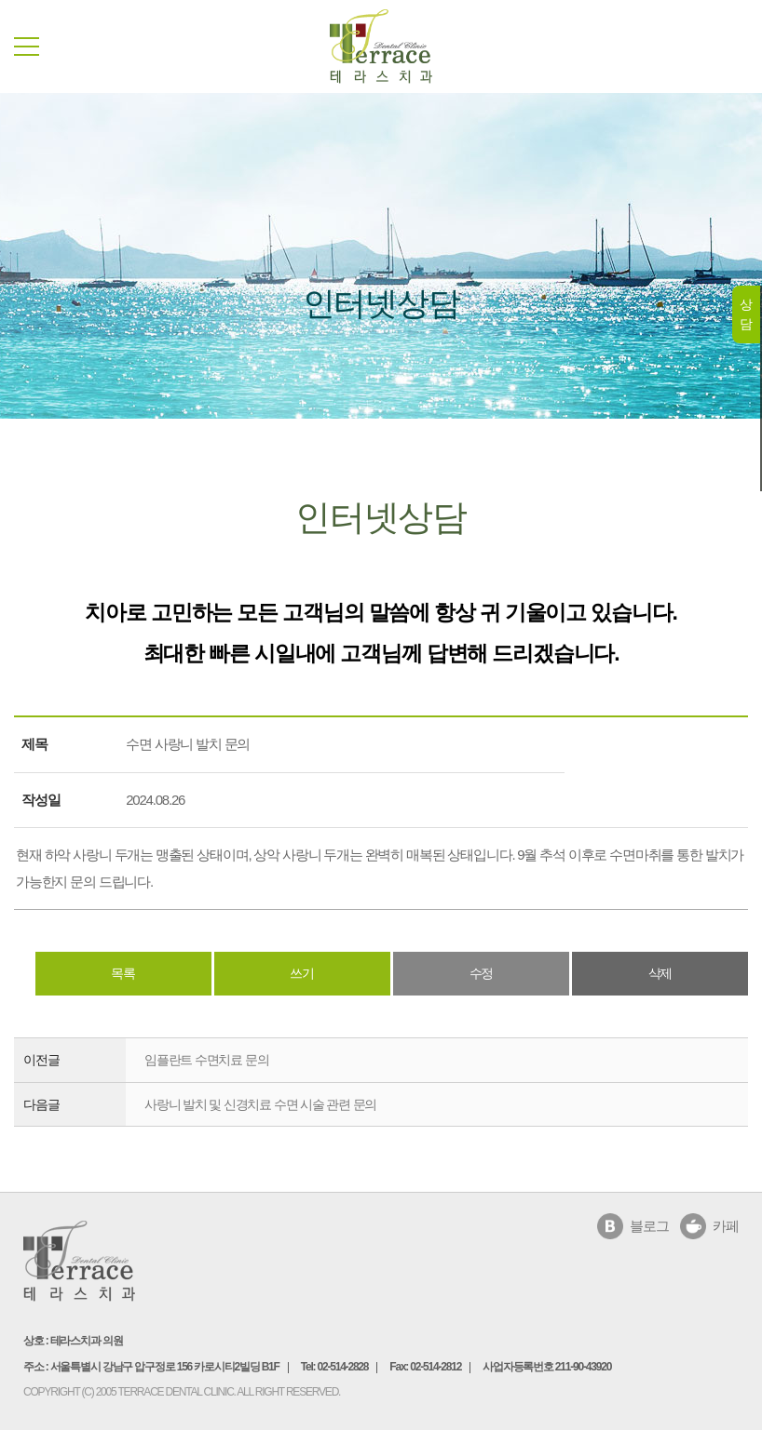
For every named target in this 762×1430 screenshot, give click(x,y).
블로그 (649, 1226)
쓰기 (302, 973)
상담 (746, 314)
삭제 (660, 973)
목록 (123, 973)
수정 (481, 973)
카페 (726, 1226)
